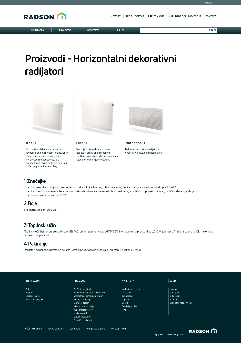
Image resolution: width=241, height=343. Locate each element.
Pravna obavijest (55, 328)
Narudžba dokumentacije (185, 16)
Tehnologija (128, 295)
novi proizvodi (80, 313)
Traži (212, 30)
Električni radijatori (83, 320)
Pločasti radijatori (82, 289)
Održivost (126, 292)
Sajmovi (29, 292)
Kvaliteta (93, 30)
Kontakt (211, 16)
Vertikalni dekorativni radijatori (88, 295)
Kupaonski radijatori (83, 309)
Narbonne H (135, 143)
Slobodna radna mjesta (181, 302)
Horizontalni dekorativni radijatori (90, 292)
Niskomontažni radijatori (85, 306)
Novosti (116, 16)
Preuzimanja (156, 16)
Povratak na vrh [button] (118, 328)
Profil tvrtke (135, 16)
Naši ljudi (174, 292)
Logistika (126, 299)
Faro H (81, 143)
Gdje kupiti (175, 295)
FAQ (124, 309)
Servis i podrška (129, 306)
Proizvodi (65, 30)
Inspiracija (38, 30)
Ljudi (120, 30)
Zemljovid (74, 328)
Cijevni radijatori (81, 302)
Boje (28, 289)
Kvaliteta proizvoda (131, 289)
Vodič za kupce (33, 295)
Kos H (31, 143)
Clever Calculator (82, 316)
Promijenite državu (95, 328)
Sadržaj (173, 299)
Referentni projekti (34, 299)
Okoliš (125, 302)
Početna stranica (33, 328)
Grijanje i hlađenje (82, 299)
